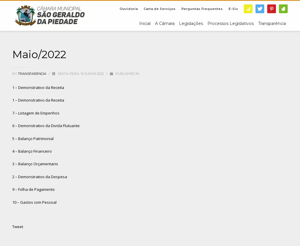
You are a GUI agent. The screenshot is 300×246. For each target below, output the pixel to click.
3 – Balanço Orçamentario (35, 163)
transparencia (32, 74)
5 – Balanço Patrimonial (33, 138)
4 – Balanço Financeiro (32, 151)
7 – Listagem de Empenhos (35, 113)
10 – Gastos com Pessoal (34, 202)
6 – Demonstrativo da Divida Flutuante (46, 125)
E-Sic (233, 9)
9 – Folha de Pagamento (33, 189)
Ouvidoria (129, 9)
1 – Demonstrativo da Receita (38, 87)
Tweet (17, 226)
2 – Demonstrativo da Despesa (39, 176)
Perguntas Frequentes (202, 9)
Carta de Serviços (159, 9)
